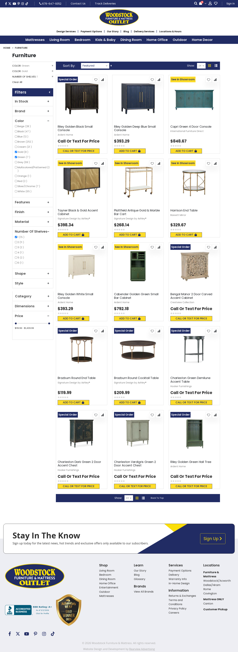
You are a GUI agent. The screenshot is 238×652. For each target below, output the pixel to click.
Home (6, 48)
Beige (25, 126)
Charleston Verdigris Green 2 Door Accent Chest (135, 463)
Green (24, 157)
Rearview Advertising (142, 649)
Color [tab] (33, 121)
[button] (96, 80)
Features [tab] (33, 202)
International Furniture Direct (187, 131)
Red (23, 181)
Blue (23, 136)
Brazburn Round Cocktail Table (136, 378)
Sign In (230, 3)
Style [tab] (33, 283)
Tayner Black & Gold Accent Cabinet (78, 212)
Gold (23, 152)
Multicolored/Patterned (34, 169)
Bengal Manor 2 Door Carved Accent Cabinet (191, 296)
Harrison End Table (184, 210)
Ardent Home (65, 134)
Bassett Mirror (178, 215)
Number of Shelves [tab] (33, 231)
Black (24, 131)
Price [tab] (33, 316)
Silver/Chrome (29, 186)
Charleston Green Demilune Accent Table (190, 379)
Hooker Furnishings (181, 386)
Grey (24, 162)
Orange (25, 176)
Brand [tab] (33, 111)
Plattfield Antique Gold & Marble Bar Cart (137, 212)
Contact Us (78, 3)
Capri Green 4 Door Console (190, 126)
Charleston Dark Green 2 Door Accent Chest (79, 463)
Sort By (69, 66)
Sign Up (213, 538)
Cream (25, 147)
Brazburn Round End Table (77, 378)
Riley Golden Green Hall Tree (190, 462)
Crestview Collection (182, 302)
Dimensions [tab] (33, 306)
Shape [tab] (33, 273)
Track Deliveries (105, 3)
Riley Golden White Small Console (75, 296)
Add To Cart (129, 151)
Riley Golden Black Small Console (75, 128)
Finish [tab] (33, 212)
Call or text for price (78, 151)
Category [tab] (33, 296)
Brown (26, 141)
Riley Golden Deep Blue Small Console (135, 128)
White (25, 191)
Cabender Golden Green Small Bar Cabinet (136, 296)
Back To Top (157, 498)
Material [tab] (33, 221)
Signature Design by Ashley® (74, 218)
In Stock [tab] (33, 101)
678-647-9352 (50, 3)
